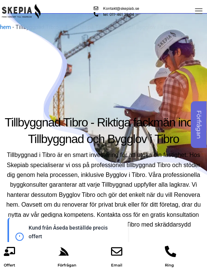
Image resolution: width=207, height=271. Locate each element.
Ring (169, 265)
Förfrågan (67, 265)
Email (116, 265)
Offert (9, 265)
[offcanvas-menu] (198, 11)
